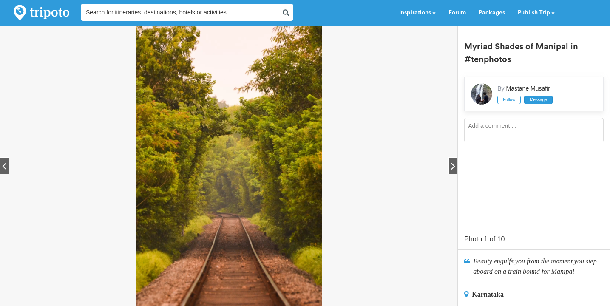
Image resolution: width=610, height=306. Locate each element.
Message (538, 99)
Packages (492, 13)
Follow (509, 99)
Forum (457, 13)
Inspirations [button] (417, 13)
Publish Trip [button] (536, 13)
